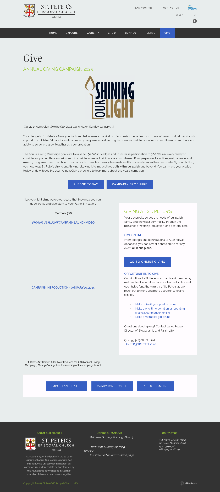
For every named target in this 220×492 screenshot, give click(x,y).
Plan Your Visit (144, 8)
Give (167, 33)
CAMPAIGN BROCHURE (129, 184)
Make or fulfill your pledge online (155, 304)
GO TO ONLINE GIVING (147, 261)
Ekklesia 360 (188, 483)
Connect (131, 33)
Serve (151, 33)
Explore (72, 33)
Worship (93, 33)
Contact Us (171, 8)
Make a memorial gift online (152, 316)
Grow (112, 33)
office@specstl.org (169, 449)
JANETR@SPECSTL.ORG (140, 344)
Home (53, 33)
